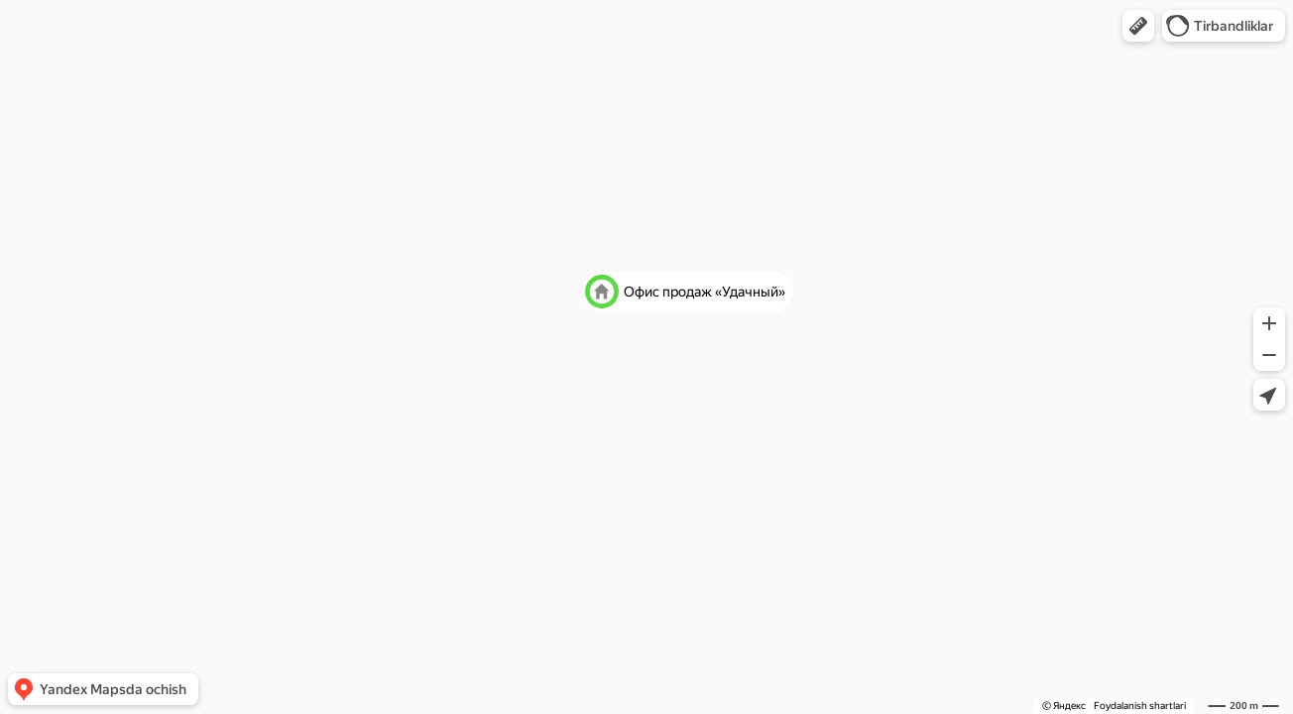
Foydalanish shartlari (1140, 705)
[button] (1138, 26)
